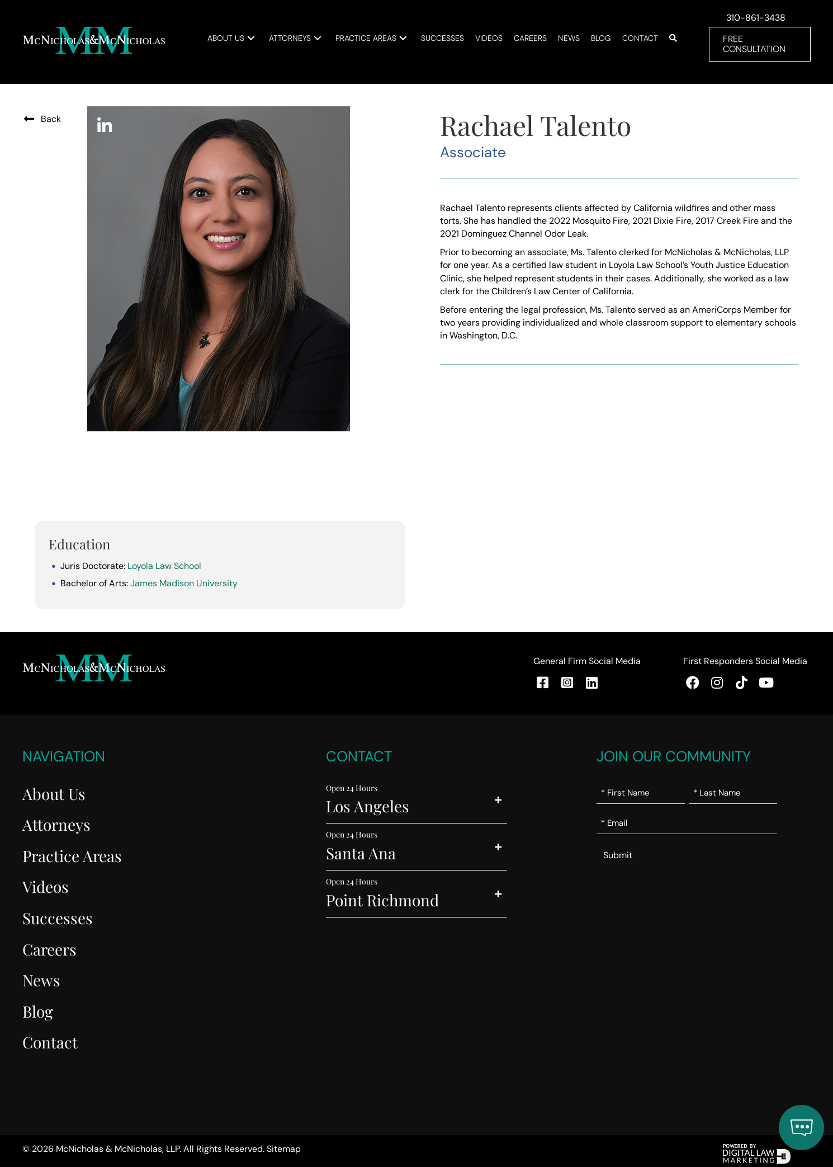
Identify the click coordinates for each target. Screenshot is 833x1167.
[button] (251, 38)
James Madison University (184, 583)
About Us (54, 793)
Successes (57, 917)
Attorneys (56, 824)
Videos (45, 886)
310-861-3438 (755, 17)
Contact (50, 1042)
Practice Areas (72, 855)
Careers (49, 949)
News (41, 980)
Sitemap (284, 1149)
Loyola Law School (164, 566)
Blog (37, 1011)
